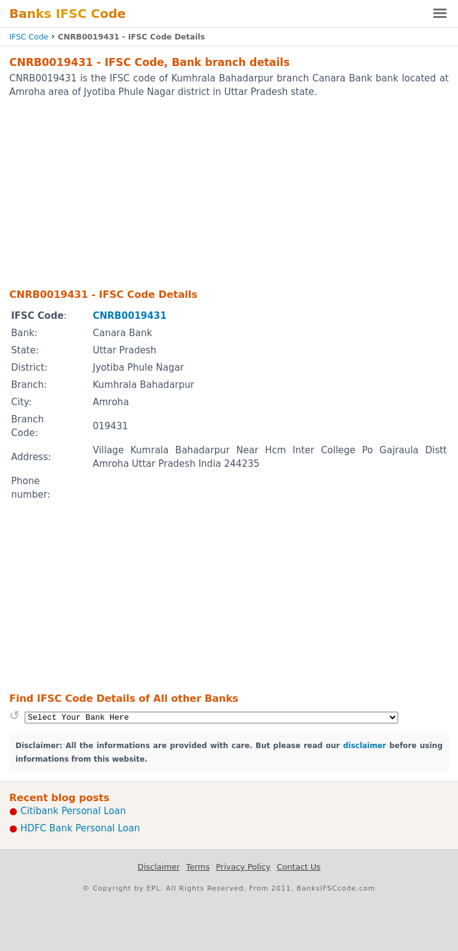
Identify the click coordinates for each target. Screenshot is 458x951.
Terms (197, 866)
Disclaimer (159, 866)
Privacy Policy (243, 866)
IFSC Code (28, 36)
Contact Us (298, 866)
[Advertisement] (229, 192)
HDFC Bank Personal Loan (80, 828)
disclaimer (364, 745)
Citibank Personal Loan (73, 811)
